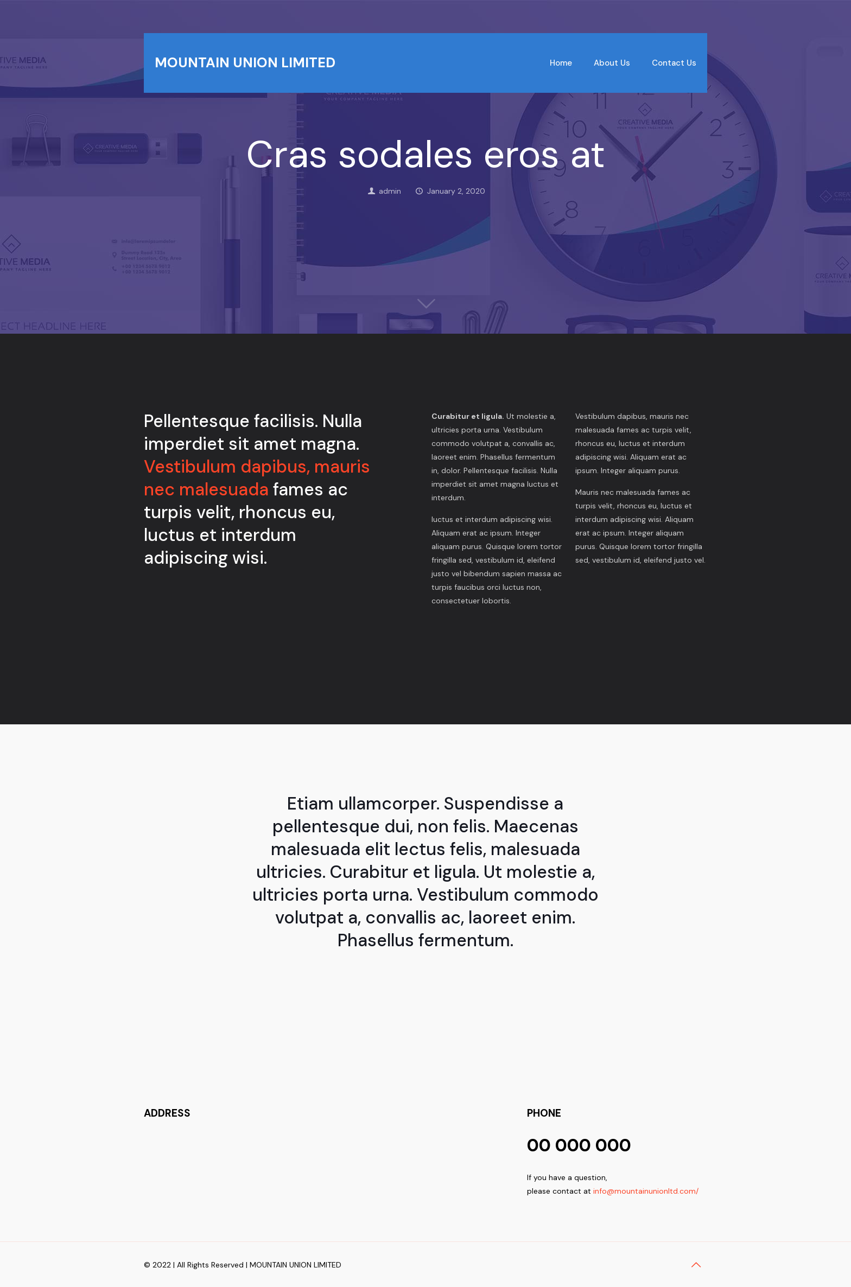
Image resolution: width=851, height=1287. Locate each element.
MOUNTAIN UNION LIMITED (245, 63)
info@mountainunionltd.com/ (645, 1191)
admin (390, 191)
